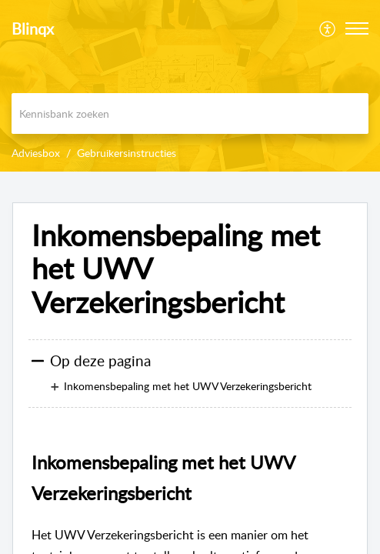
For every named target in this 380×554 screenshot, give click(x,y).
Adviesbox (36, 152)
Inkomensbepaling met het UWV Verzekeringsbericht (176, 269)
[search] (190, 113)
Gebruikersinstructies (126, 152)
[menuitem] (328, 28)
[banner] (190, 86)
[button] (356, 28)
